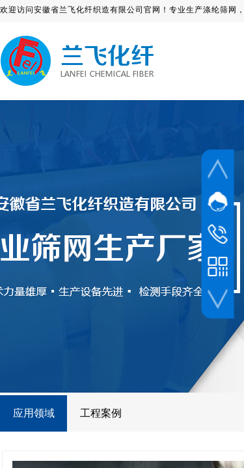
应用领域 (34, 413)
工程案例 (101, 413)
